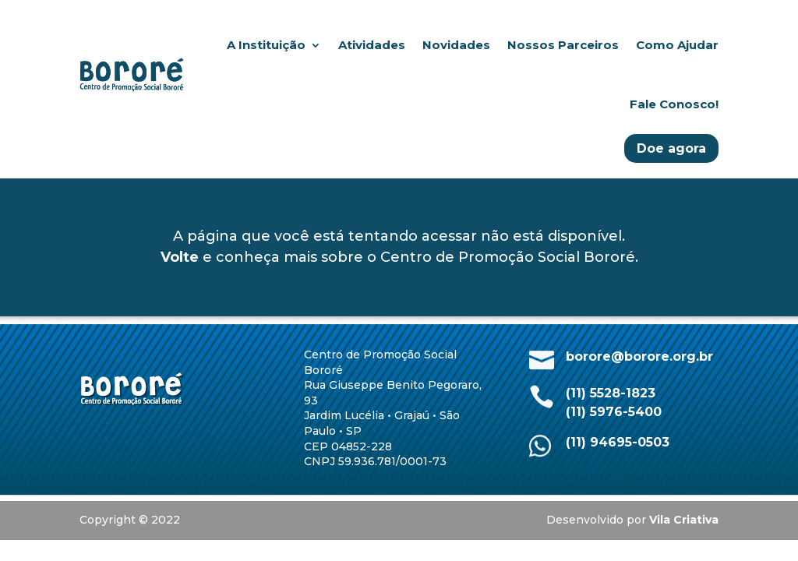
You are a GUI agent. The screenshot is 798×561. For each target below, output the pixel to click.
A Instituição (266, 44)
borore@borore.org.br (639, 356)
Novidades (456, 44)
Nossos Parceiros (563, 44)
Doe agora (671, 148)
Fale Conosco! (674, 104)
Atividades (371, 44)
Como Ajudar (677, 44)
